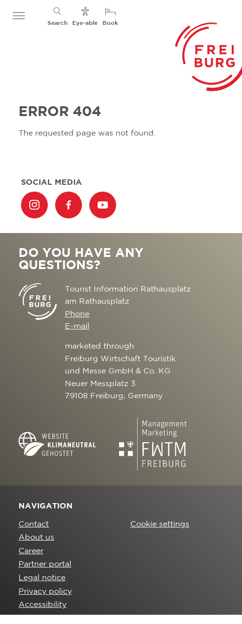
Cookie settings (159, 524)
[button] (19, 16)
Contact (34, 524)
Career (31, 551)
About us (36, 537)
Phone (77, 314)
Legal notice (42, 578)
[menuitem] (57, 16)
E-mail (77, 326)
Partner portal (45, 564)
